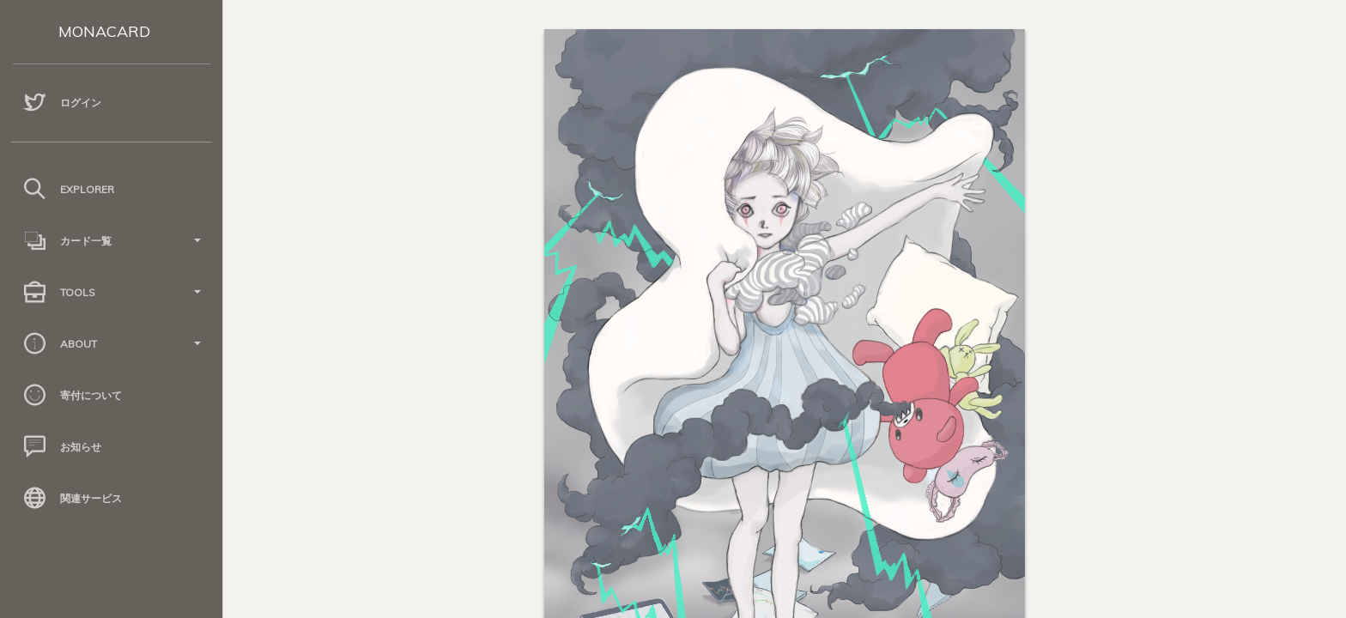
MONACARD (104, 31)
